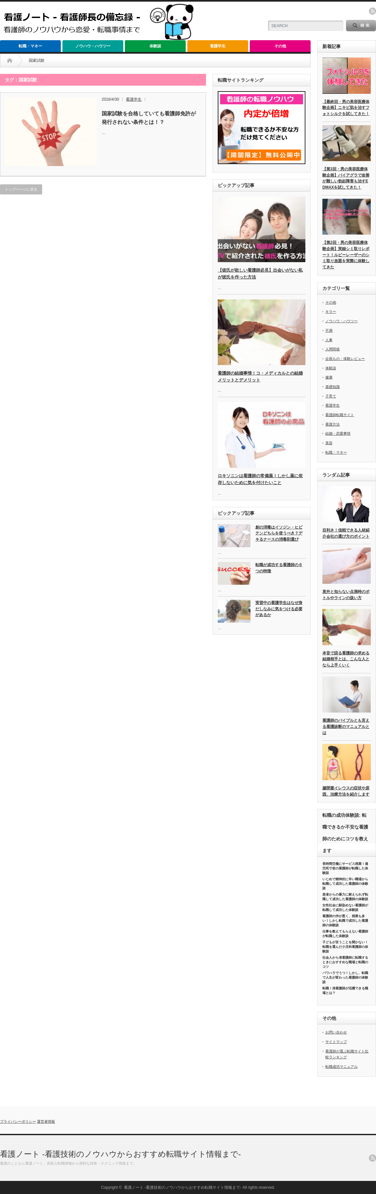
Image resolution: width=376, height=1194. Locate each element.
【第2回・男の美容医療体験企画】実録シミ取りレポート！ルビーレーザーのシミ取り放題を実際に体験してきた (345, 254)
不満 (329, 330)
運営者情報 (46, 1121)
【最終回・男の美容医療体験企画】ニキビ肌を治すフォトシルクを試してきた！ (345, 107)
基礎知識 (332, 387)
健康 (329, 377)
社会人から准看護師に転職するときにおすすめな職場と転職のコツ (345, 962)
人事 (329, 340)
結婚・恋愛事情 (337, 433)
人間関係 (332, 349)
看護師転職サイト (339, 415)
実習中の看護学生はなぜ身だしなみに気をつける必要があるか (278, 608)
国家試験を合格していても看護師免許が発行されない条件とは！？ (149, 118)
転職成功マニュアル (341, 1066)
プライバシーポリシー (18, 1121)
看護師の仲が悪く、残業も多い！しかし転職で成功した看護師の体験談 (345, 920)
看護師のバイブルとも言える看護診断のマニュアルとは (345, 726)
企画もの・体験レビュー (345, 359)
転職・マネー (30, 46)
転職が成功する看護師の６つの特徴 (278, 568)
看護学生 (218, 46)
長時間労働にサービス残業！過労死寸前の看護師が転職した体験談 (345, 868)
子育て (330, 396)
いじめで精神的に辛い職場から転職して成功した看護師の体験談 (345, 883)
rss (372, 11)
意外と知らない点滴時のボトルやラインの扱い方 (345, 594)
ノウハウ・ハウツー (93, 46)
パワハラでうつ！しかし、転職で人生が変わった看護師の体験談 (345, 977)
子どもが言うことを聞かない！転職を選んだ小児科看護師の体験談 (345, 946)
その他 (280, 46)
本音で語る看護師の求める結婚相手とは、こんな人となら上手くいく (345, 659)
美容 (329, 443)
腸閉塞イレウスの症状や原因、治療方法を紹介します (345, 791)
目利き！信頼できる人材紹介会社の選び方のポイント (345, 533)
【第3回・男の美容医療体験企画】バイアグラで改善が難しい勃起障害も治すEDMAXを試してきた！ (345, 178)
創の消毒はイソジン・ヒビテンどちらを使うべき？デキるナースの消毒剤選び (278, 533)
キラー (330, 311)
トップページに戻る (21, 189)
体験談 (155, 46)
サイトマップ (336, 1042)
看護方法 (332, 424)
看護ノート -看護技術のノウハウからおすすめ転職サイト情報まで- (120, 1154)
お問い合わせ (336, 1032)
